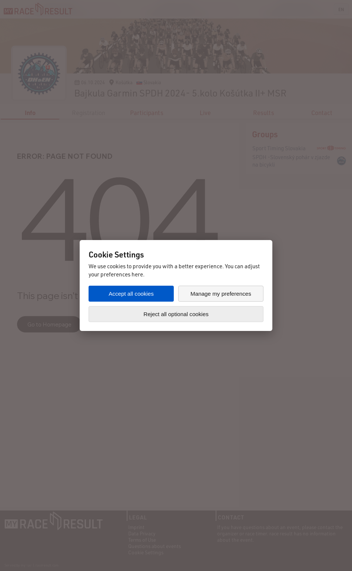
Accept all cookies (131, 294)
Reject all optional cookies (176, 314)
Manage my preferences (220, 294)
